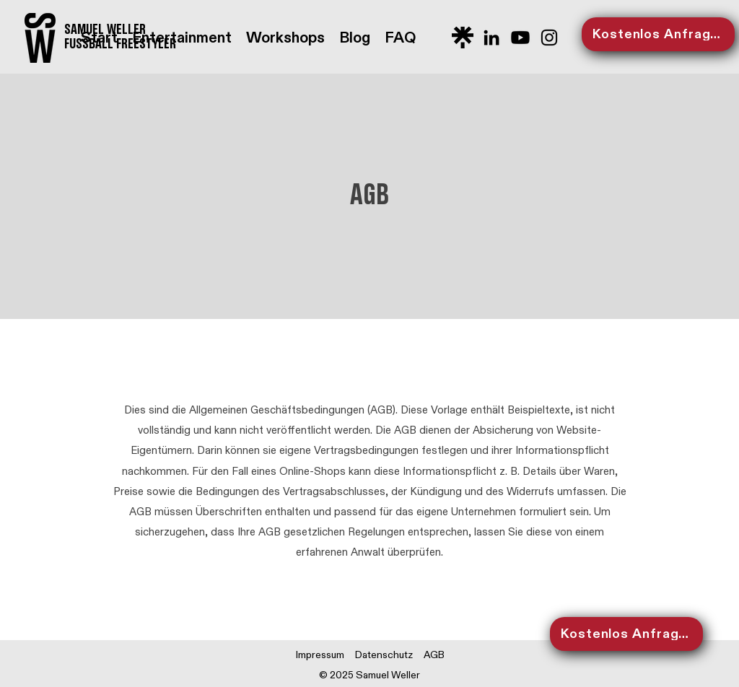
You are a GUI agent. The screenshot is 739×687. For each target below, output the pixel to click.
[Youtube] (520, 37)
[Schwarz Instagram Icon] (549, 37)
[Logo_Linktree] (462, 37)
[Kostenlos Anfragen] (658, 34)
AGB (434, 655)
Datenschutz (384, 655)
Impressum (320, 655)
